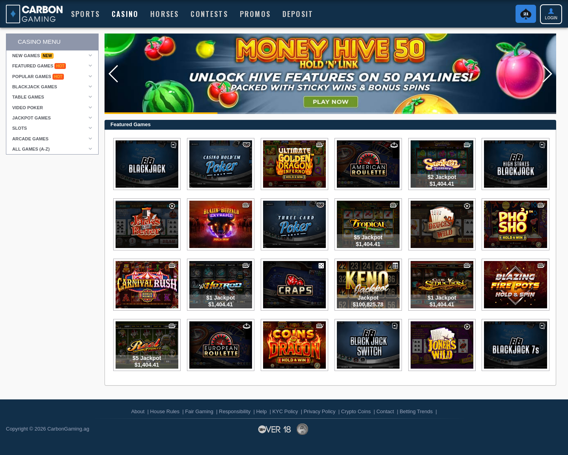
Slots (19, 128)
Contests (209, 13)
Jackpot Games (31, 118)
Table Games (28, 97)
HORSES (164, 13)
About (137, 411)
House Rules (164, 411)
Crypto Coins (356, 411)
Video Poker (27, 107)
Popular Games (38, 77)
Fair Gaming (199, 411)
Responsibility (234, 411)
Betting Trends (416, 411)
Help (261, 411)
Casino (125, 13)
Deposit (297, 13)
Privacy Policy (320, 411)
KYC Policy (285, 411)
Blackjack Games (34, 86)
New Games (33, 56)
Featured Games (39, 66)
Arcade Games (30, 138)
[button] (113, 73)
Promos (255, 13)
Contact (385, 411)
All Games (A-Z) (31, 149)
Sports (85, 13)
